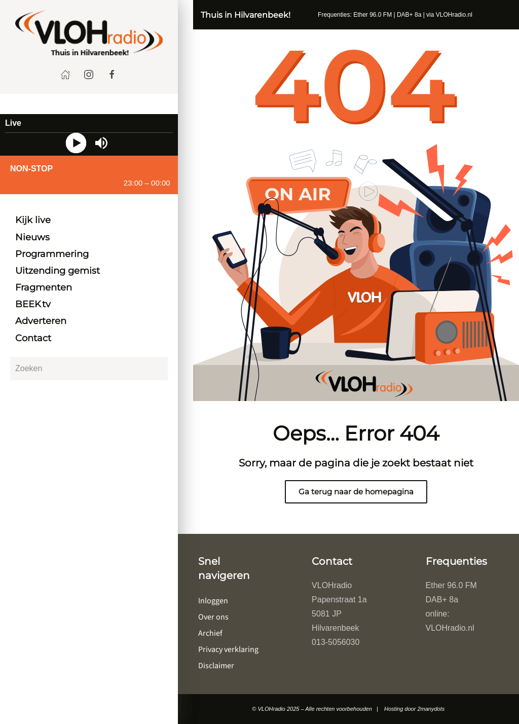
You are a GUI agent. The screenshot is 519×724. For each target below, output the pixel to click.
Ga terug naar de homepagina (356, 491)
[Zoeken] (89, 368)
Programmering (52, 254)
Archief (210, 633)
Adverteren (40, 321)
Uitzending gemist (57, 270)
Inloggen (213, 600)
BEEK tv (33, 304)
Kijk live (33, 220)
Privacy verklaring (228, 649)
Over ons (213, 617)
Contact (33, 338)
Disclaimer (216, 665)
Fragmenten (43, 287)
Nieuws (32, 237)
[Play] (76, 143)
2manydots (430, 709)
